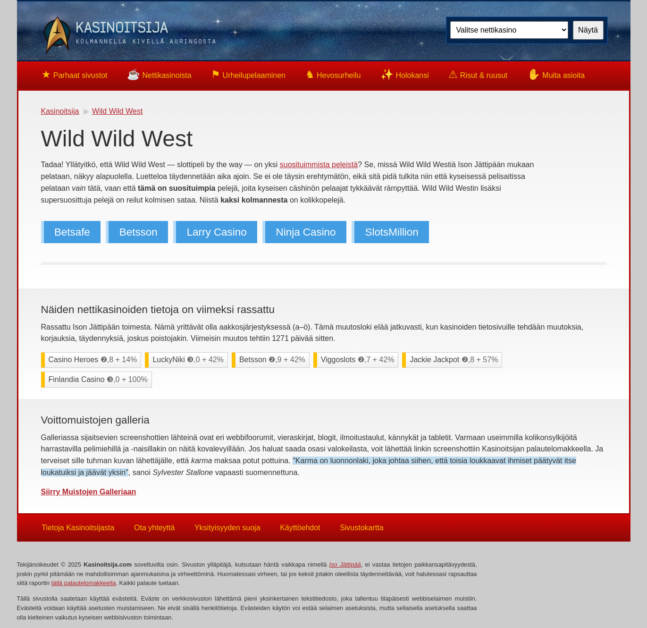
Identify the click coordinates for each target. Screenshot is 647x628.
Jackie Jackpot (454, 360)
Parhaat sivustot (74, 74)
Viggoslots (358, 360)
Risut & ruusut (477, 74)
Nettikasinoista (159, 74)
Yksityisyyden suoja (227, 528)
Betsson (138, 232)
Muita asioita (556, 74)
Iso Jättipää (345, 564)
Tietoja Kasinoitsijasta (78, 528)
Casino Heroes (93, 360)
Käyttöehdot (300, 528)
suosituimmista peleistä (319, 165)
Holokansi (404, 74)
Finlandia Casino (98, 379)
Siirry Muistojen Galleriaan (88, 492)
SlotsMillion (392, 232)
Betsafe (72, 232)
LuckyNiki (188, 360)
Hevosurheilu (333, 74)
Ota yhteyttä (154, 528)
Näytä (588, 30)
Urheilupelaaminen (248, 74)
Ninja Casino (306, 232)
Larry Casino (217, 232)
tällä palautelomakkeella (83, 582)
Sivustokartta (361, 528)
